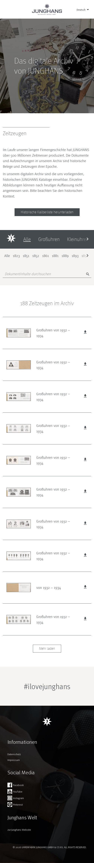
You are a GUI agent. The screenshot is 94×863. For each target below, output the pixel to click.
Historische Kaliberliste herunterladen (47, 212)
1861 (45, 255)
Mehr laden (47, 648)
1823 (16, 255)
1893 (75, 255)
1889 (65, 255)
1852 (35, 255)
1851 (26, 255)
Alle (7, 255)
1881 (55, 255)
